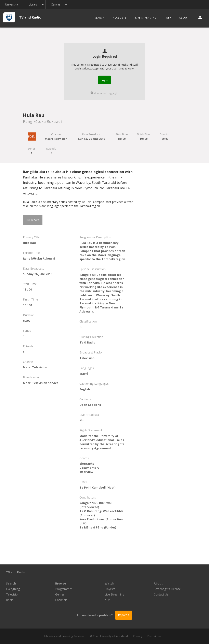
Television (12, 594)
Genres (60, 594)
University (11, 4)
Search (99, 17)
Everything (13, 589)
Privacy (137, 636)
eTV (168, 17)
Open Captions (90, 405)
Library (33, 4)
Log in (104, 80)
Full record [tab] (33, 220)
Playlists (120, 17)
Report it (123, 615)
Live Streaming (146, 17)
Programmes (64, 589)
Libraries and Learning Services (64, 636)
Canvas (56, 4)
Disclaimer (154, 636)
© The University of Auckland (109, 636)
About (184, 17)
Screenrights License (167, 589)
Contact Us (161, 594)
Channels (61, 600)
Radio (10, 600)
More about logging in (104, 93)
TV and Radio (30, 17)
